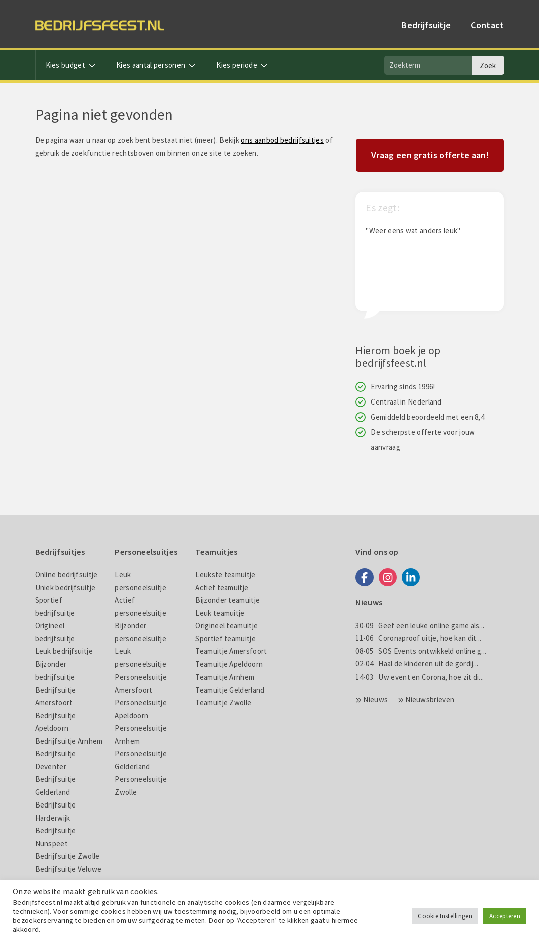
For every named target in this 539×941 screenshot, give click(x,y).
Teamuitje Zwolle (223, 702)
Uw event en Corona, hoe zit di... (419, 677)
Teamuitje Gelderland (229, 690)
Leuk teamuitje (219, 613)
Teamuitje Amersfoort (231, 651)
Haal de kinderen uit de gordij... (416, 663)
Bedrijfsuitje (426, 25)
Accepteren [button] (504, 916)
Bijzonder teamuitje (227, 600)
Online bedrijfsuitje (66, 574)
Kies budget (71, 65)
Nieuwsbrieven (429, 699)
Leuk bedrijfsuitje (64, 651)
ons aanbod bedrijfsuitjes (282, 140)
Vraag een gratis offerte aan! (430, 155)
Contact (487, 25)
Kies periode (242, 65)
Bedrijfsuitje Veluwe (68, 869)
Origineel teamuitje (226, 625)
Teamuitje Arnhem (224, 677)
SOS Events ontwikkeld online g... (420, 651)
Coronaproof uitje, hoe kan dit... (418, 638)
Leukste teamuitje (225, 574)
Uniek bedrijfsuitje (65, 587)
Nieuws (375, 699)
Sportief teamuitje (225, 638)
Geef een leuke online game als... (419, 625)
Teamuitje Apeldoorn (229, 664)
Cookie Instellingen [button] (445, 916)
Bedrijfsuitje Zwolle (67, 856)
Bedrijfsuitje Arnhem (69, 741)
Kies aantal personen (156, 65)
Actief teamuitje (221, 587)
